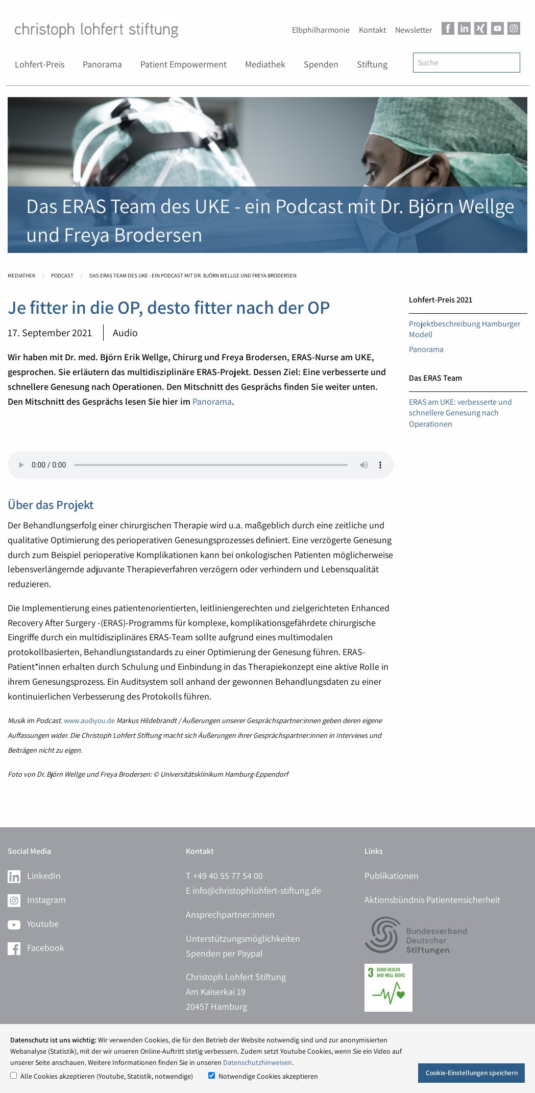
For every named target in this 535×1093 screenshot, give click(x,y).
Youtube (33, 923)
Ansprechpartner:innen (230, 914)
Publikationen (391, 875)
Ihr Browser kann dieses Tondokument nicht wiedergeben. (201, 465)
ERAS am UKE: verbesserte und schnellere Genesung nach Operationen (460, 413)
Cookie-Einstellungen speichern (472, 1072)
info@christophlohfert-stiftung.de (256, 890)
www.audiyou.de (90, 720)
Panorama (212, 401)
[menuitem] (40, 64)
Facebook (36, 948)
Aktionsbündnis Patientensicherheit (432, 899)
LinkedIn (34, 875)
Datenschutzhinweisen (257, 1062)
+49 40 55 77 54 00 (228, 875)
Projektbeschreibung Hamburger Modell (464, 329)
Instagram (37, 899)
